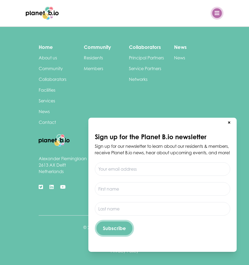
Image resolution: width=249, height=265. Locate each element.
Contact (47, 122)
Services (47, 100)
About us (48, 57)
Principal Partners (146, 57)
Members (93, 68)
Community (51, 68)
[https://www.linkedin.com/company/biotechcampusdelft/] (51, 187)
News (44, 111)
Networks (138, 79)
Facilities (47, 90)
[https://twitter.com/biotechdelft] (41, 187)
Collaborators (52, 79)
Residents (93, 57)
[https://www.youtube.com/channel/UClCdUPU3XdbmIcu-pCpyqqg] (63, 187)
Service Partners (145, 68)
